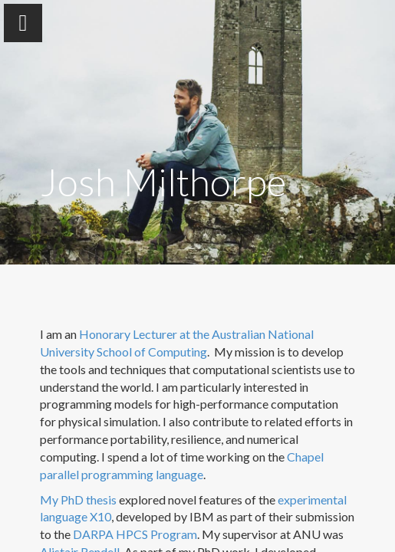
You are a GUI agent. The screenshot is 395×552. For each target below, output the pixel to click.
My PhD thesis (78, 499)
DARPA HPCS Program (135, 534)
